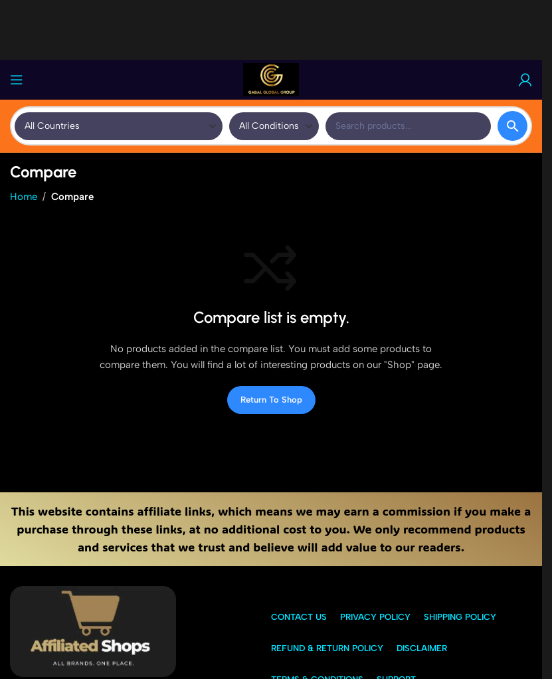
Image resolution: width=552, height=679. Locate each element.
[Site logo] (271, 79)
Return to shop (271, 400)
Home (23, 197)
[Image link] (93, 630)
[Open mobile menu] (16, 79)
